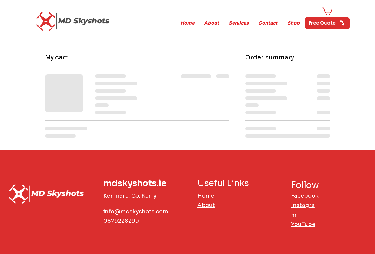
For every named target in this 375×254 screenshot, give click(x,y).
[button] (327, 11)
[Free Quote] (327, 23)
